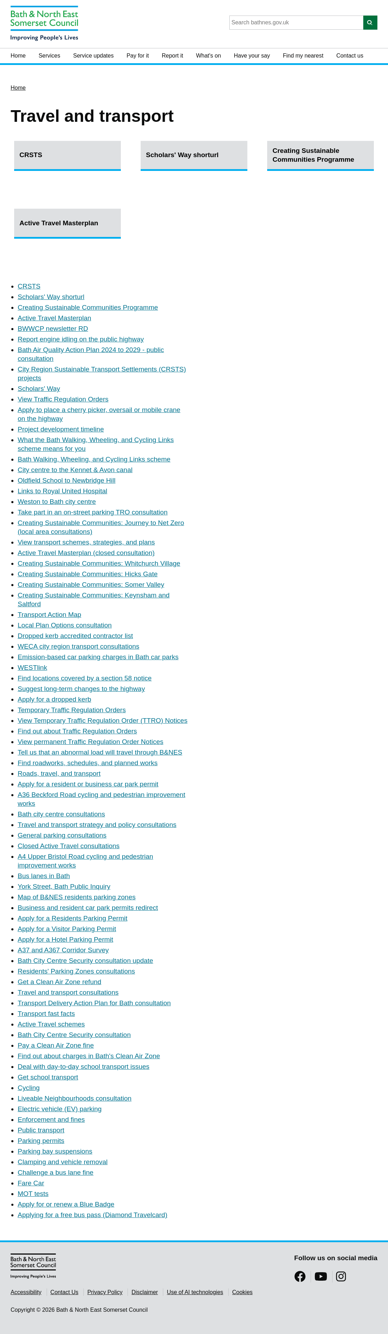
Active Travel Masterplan (58, 223)
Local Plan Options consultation (65, 625)
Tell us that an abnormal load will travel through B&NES (100, 752)
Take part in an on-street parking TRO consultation (92, 512)
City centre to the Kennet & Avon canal (75, 470)
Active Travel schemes (51, 1024)
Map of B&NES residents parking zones (77, 897)
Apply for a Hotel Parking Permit (65, 939)
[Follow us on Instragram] (341, 1279)
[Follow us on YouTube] (320, 1279)
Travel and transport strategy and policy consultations (97, 824)
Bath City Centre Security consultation (74, 1034)
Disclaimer (144, 1292)
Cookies (242, 1292)
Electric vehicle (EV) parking (60, 1109)
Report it (172, 56)
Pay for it (138, 56)
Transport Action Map (49, 614)
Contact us (349, 56)
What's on (208, 56)
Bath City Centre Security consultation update (85, 960)
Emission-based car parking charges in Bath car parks (98, 657)
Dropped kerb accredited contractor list (75, 635)
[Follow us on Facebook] (300, 1279)
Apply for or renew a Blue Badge (66, 1204)
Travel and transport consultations (68, 992)
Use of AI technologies (195, 1292)
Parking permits (41, 1140)
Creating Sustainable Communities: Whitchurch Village (99, 563)
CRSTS (30, 155)
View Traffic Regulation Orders (63, 399)
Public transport (41, 1130)
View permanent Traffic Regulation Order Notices (90, 741)
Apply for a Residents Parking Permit (72, 918)
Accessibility (26, 1292)
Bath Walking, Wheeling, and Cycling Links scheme (94, 459)
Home (18, 56)
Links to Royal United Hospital (62, 491)
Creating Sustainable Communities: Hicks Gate (88, 574)
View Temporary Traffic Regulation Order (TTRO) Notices (102, 720)
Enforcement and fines (51, 1119)
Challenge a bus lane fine (55, 1172)
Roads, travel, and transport (59, 773)
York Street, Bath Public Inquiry (64, 886)
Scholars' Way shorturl (182, 155)
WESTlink (32, 667)
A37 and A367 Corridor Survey (63, 950)
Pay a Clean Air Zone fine (56, 1045)
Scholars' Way (39, 388)
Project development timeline (61, 429)
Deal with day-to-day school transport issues (83, 1066)
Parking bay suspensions (55, 1151)
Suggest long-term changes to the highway (81, 688)
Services (49, 56)
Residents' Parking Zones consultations (76, 971)
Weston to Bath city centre (57, 501)
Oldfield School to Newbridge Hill (67, 480)
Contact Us (64, 1292)
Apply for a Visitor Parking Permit (67, 929)
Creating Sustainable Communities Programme (313, 155)
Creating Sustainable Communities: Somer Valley (91, 584)
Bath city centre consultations (61, 814)
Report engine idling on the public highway (81, 339)
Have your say (252, 56)
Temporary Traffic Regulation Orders (72, 710)
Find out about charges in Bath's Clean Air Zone (89, 1056)
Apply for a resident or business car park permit (88, 784)
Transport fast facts (46, 1013)
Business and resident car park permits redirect (88, 907)
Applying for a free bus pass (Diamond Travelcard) (92, 1215)
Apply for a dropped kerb (54, 699)
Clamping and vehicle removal (63, 1162)
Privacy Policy (105, 1292)
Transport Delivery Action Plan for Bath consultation (94, 1003)
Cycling (29, 1087)
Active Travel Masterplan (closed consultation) (86, 552)
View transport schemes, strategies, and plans (86, 542)
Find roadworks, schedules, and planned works (88, 763)
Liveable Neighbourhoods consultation (74, 1098)
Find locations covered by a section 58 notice (85, 678)
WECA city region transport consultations (78, 646)
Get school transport (48, 1077)
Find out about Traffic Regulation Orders (77, 731)
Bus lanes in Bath (44, 876)
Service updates (93, 56)
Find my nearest (303, 56)
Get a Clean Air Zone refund (59, 981)
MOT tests (33, 1193)
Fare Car (31, 1183)
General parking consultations (62, 835)
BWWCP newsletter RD (53, 328)
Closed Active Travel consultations (68, 846)
